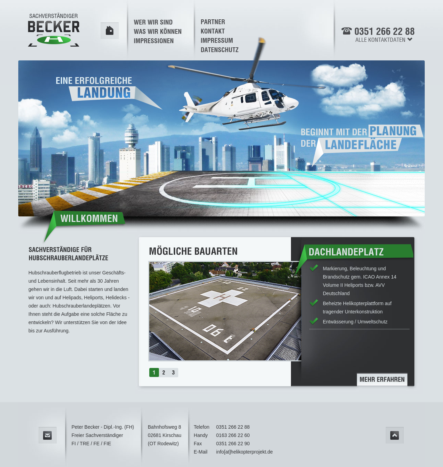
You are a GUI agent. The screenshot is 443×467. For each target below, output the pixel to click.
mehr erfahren (382, 379)
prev (136, 303)
